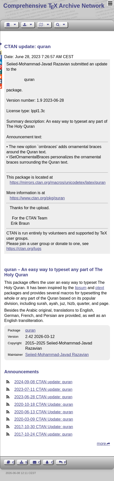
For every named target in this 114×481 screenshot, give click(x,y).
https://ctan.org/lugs (23, 249)
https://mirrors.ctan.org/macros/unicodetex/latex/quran (57, 182)
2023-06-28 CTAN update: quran (43, 397)
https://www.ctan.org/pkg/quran (37, 198)
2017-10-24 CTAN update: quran (43, 434)
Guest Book (13, 462)
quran (30, 330)
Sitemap (26, 462)
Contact (39, 462)
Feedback (65, 462)
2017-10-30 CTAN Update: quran (43, 427)
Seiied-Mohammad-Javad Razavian (57, 354)
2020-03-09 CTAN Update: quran (43, 419)
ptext (99, 288)
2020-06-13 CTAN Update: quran (43, 412)
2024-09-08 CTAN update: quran (43, 382)
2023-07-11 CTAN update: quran (43, 389)
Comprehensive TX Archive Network (53, 6)
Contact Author (52, 462)
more (101, 443)
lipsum (80, 288)
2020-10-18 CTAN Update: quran (43, 404)
